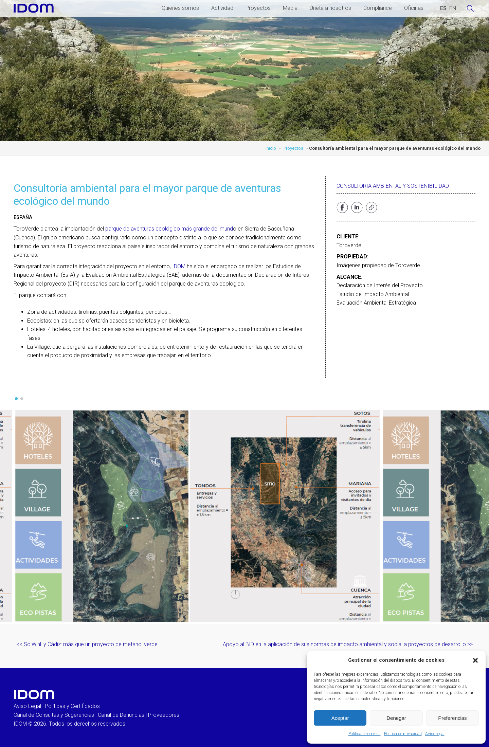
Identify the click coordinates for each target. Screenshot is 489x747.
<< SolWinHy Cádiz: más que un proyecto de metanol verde (87, 644)
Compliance (377, 8)
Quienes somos (180, 8)
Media (290, 8)
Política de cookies (364, 733)
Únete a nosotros (330, 8)
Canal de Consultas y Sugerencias (54, 715)
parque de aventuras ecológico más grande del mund (169, 228)
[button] (475, 660)
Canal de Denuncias (121, 715)
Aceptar (340, 718)
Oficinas (413, 8)
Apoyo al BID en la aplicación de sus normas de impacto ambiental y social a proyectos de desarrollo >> (348, 644)
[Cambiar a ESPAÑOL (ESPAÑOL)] (443, 8)
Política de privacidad (403, 733)
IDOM (178, 266)
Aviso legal (435, 733)
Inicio (271, 148)
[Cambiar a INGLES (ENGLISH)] (452, 8)
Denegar (396, 718)
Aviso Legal (27, 706)
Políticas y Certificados (72, 706)
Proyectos (258, 8)
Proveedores (163, 715)
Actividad (222, 8)
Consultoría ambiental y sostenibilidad (393, 186)
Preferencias (452, 718)
